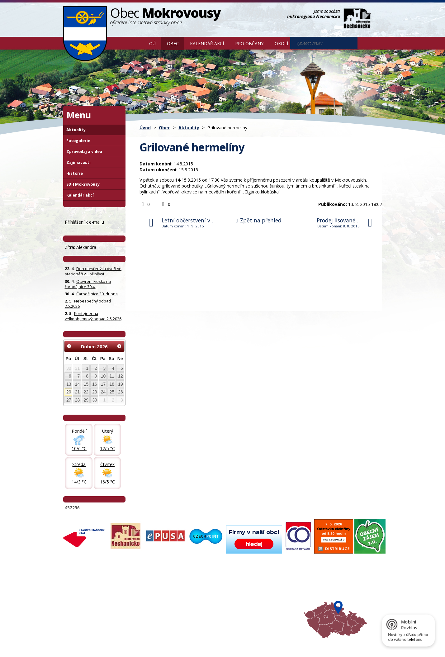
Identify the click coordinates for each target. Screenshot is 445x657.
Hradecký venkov (259, 599)
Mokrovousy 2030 (201, 594)
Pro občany (249, 43)
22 (85, 391)
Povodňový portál (201, 588)
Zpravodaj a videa (84, 151)
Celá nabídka (79, 611)
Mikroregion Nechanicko (266, 594)
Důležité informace (202, 599)
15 (85, 384)
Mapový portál (198, 583)
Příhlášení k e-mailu (84, 222)
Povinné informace (84, 594)
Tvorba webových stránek (112, 648)
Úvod (134, 43)
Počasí (249, 605)
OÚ (152, 43)
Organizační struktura (86, 588)
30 (68, 368)
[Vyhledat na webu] (366, 43)
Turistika (251, 588)
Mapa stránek (167, 642)
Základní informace (84, 583)
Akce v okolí (254, 583)
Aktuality (188, 128)
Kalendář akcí (207, 43)
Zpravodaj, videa (141, 594)
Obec (173, 43)
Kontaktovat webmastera (128, 642)
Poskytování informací (87, 599)
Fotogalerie (78, 140)
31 (77, 368)
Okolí (281, 43)
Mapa (248, 611)
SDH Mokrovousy (83, 184)
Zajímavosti (78, 162)
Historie (74, 173)
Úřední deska (79, 605)
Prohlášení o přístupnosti (206, 642)
